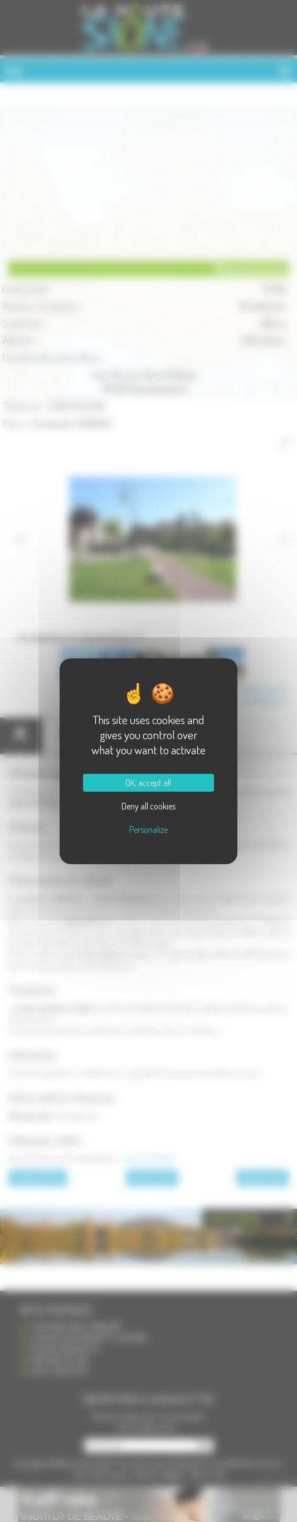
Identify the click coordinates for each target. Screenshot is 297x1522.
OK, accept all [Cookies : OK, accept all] (148, 782)
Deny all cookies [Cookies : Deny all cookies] (148, 806)
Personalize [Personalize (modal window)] (148, 829)
